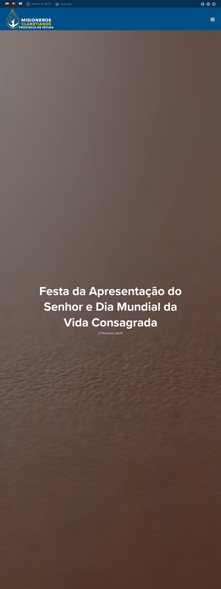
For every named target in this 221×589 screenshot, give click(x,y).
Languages (63, 3)
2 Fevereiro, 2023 (110, 333)
